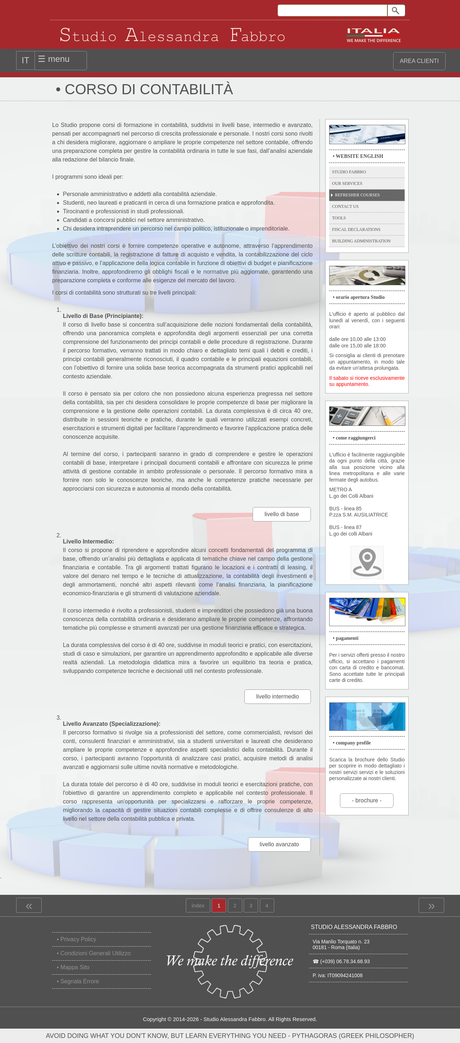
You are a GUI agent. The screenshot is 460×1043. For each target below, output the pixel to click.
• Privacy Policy (76, 939)
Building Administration (361, 240)
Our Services (347, 183)
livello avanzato (279, 844)
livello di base (281, 514)
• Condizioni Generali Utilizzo (94, 953)
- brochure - (367, 800)
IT (25, 60)
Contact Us (345, 206)
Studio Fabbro (349, 171)
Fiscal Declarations (356, 229)
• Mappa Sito (73, 967)
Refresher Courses (357, 194)
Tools (339, 217)
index (198, 903)
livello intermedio (277, 696)
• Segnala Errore (78, 981)
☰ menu (54, 59)
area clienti (419, 61)
